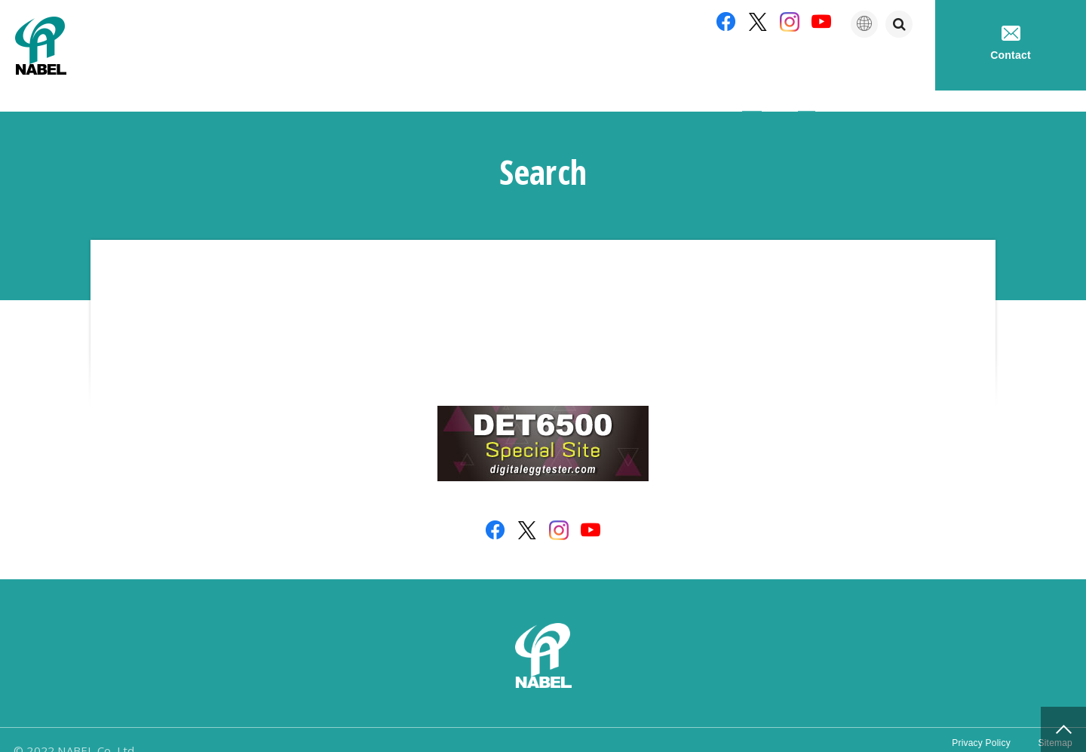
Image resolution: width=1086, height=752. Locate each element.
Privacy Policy (966, 729)
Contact (1010, 43)
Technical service (868, 67)
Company (668, 67)
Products (757, 67)
